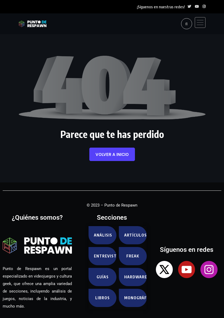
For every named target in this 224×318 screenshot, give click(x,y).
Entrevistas (105, 256)
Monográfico (135, 297)
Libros (102, 297)
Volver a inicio (112, 154)
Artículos (135, 235)
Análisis (103, 235)
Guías (103, 277)
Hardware (135, 277)
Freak (132, 256)
